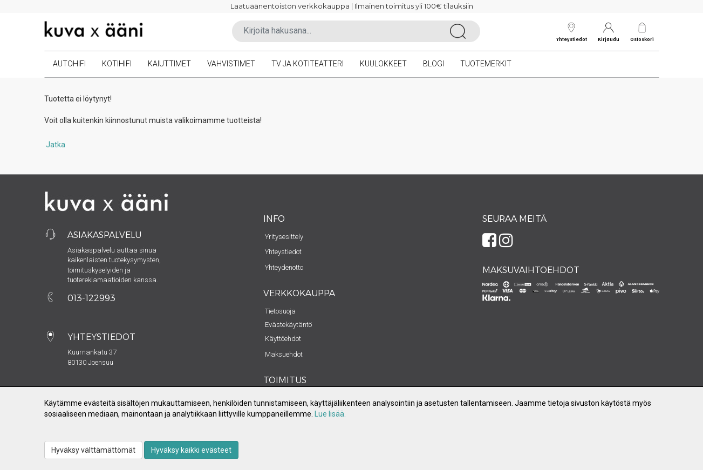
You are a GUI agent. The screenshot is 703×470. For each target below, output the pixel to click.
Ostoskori (642, 39)
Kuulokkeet (383, 63)
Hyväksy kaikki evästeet (191, 450)
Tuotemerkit (485, 63)
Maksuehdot (284, 354)
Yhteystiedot (571, 32)
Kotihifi (117, 63)
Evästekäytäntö (288, 325)
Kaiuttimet (169, 63)
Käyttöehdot (283, 339)
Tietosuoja (280, 311)
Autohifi (69, 63)
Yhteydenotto (284, 267)
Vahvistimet (231, 63)
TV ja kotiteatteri (307, 63)
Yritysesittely (284, 237)
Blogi (433, 63)
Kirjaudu (608, 32)
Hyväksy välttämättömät (93, 450)
